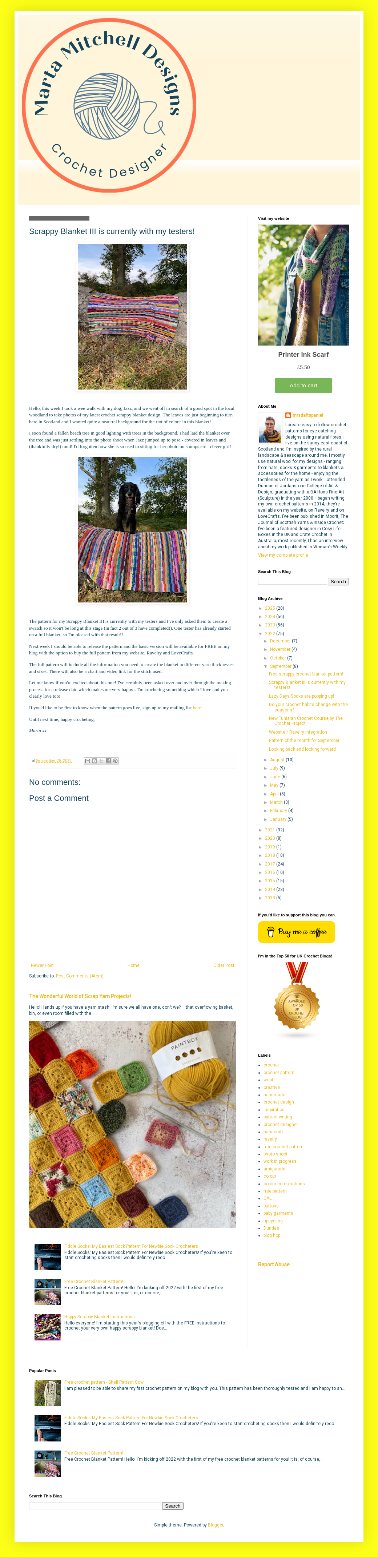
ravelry (270, 1139)
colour (270, 1176)
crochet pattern (279, 1072)
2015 (270, 880)
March (277, 802)
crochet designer (281, 1124)
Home (134, 965)
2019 (270, 847)
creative (272, 1087)
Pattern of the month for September (304, 740)
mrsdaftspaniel (308, 415)
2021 (270, 829)
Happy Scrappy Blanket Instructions (99, 1316)
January (278, 819)
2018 (270, 855)
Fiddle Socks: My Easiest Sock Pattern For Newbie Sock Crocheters (131, 1246)
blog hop (272, 1235)
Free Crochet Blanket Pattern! (93, 1281)
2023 (270, 625)
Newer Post (42, 965)
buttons (271, 1206)
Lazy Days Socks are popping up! (301, 696)
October (278, 658)
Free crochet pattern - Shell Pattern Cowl (104, 1382)
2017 (270, 864)
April (275, 793)
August (278, 759)
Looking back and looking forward (302, 749)
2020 (270, 838)
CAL (268, 1198)
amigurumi (274, 1168)
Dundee (271, 1228)
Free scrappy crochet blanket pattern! (306, 674)
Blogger (215, 1525)
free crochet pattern (283, 1146)
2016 (270, 872)
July (275, 768)
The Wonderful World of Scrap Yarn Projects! (80, 996)
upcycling (273, 1220)
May (275, 785)
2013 (270, 897)
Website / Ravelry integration (298, 732)
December (281, 641)
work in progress (280, 1161)
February (279, 810)
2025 (270, 608)
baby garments (278, 1213)
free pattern (275, 1191)
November (280, 649)
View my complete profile (283, 555)
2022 (270, 633)
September (281, 666)
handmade (274, 1094)
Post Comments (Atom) (80, 976)
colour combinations (284, 1183)
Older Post (223, 965)
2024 (270, 616)
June (275, 776)
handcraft (273, 1131)
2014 (270, 889)
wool (268, 1079)
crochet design (279, 1102)
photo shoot (275, 1154)
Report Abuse (274, 1264)
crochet (271, 1065)
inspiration (274, 1109)
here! (198, 707)
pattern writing (278, 1117)
